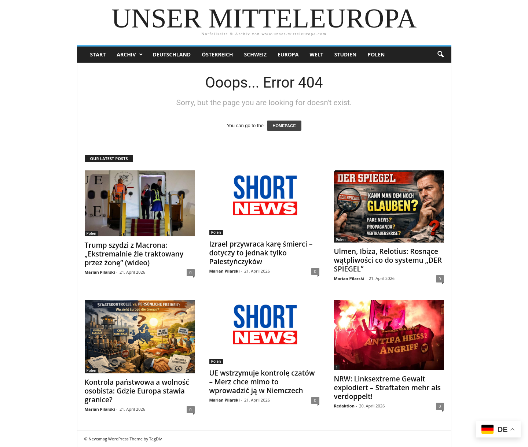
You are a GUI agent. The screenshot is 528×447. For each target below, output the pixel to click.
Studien (345, 54)
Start (98, 54)
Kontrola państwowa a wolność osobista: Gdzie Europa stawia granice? (137, 390)
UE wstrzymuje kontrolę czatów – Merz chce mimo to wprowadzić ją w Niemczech (262, 381)
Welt (316, 54)
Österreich (217, 54)
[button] (440, 55)
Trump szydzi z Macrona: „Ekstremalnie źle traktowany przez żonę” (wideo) (134, 253)
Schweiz (255, 54)
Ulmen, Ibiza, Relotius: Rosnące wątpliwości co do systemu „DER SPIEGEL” (388, 260)
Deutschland (172, 54)
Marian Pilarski (100, 272)
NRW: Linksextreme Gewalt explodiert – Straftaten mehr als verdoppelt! (387, 387)
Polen (376, 54)
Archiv (126, 54)
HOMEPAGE (284, 125)
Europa (288, 54)
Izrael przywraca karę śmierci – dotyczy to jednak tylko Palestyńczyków (261, 252)
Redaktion (344, 406)
